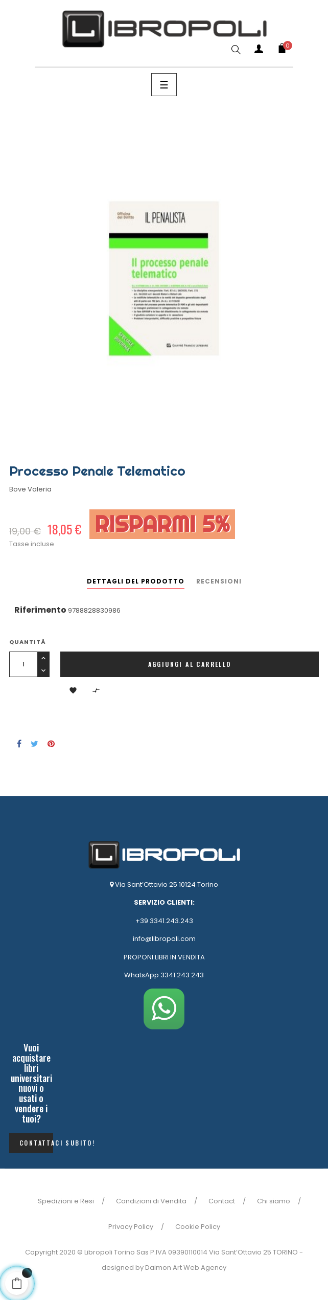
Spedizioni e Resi (66, 1201)
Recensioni (219, 581)
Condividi (19, 743)
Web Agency (204, 1267)
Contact (221, 1201)
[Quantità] (23, 664)
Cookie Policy (197, 1226)
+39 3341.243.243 (164, 921)
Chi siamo (273, 1201)
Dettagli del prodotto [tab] (135, 581)
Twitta (34, 743)
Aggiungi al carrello (189, 664)
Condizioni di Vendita (151, 1201)
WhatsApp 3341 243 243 (164, 975)
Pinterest (51, 743)
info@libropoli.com (164, 939)
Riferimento (40, 610)
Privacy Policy (130, 1226)
